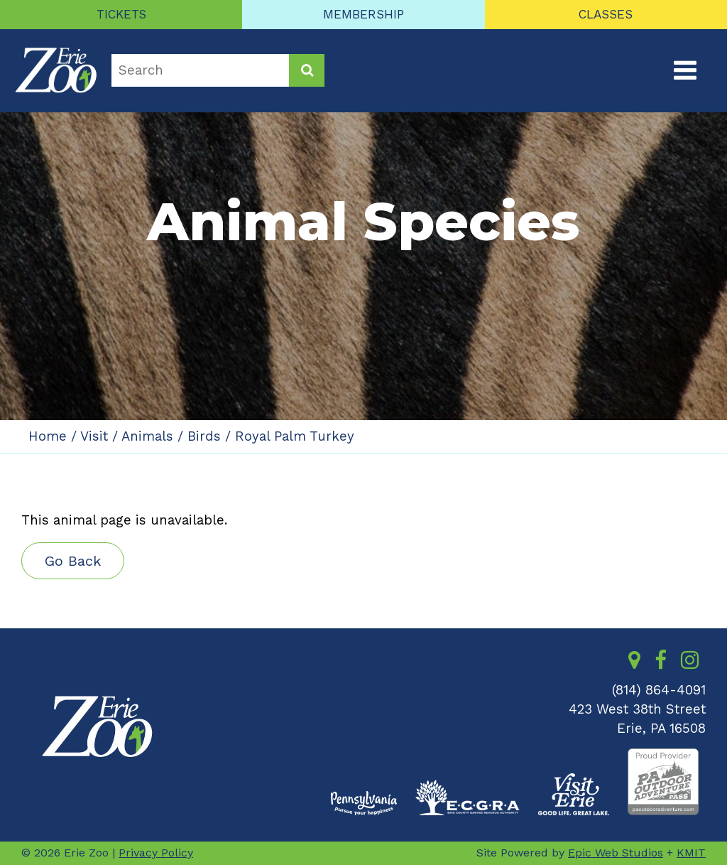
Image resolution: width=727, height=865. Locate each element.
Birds (204, 436)
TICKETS (121, 14)
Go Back (73, 560)
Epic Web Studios (615, 852)
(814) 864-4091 (659, 690)
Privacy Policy (156, 852)
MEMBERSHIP (363, 14)
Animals (147, 436)
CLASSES (606, 14)
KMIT (691, 852)
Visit (94, 436)
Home (47, 436)
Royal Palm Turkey (294, 436)
